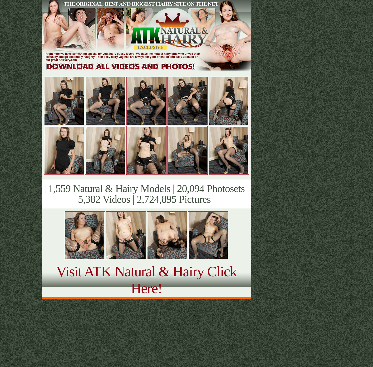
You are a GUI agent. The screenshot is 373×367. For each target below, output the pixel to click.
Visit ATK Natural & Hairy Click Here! (146, 279)
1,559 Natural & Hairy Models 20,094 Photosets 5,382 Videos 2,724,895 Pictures (146, 194)
